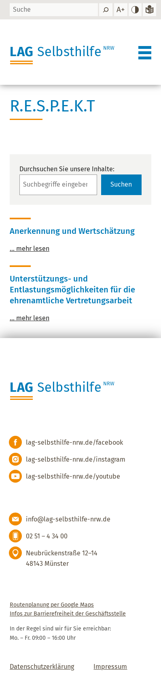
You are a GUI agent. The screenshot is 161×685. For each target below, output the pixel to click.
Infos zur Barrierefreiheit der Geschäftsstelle (68, 613)
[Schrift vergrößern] (120, 9)
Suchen (121, 184)
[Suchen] (105, 9)
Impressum (110, 666)
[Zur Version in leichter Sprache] (149, 9)
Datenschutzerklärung (42, 666)
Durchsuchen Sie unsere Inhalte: (66, 169)
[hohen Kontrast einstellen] (135, 9)
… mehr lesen (29, 248)
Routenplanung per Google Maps (52, 604)
